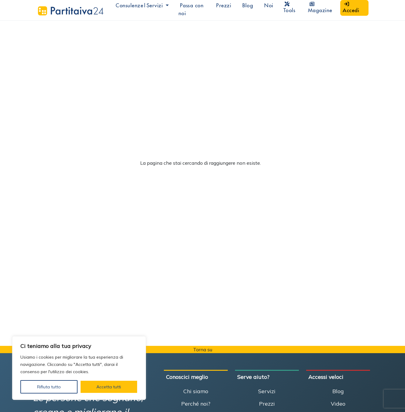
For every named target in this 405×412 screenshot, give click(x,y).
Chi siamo (195, 391)
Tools (289, 8)
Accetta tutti (108, 387)
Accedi (351, 8)
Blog (247, 5)
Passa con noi (191, 9)
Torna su (202, 349)
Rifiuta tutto (49, 387)
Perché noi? (195, 403)
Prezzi (223, 5)
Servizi (266, 391)
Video (338, 403)
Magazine (320, 8)
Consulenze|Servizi (140, 5)
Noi (268, 5)
